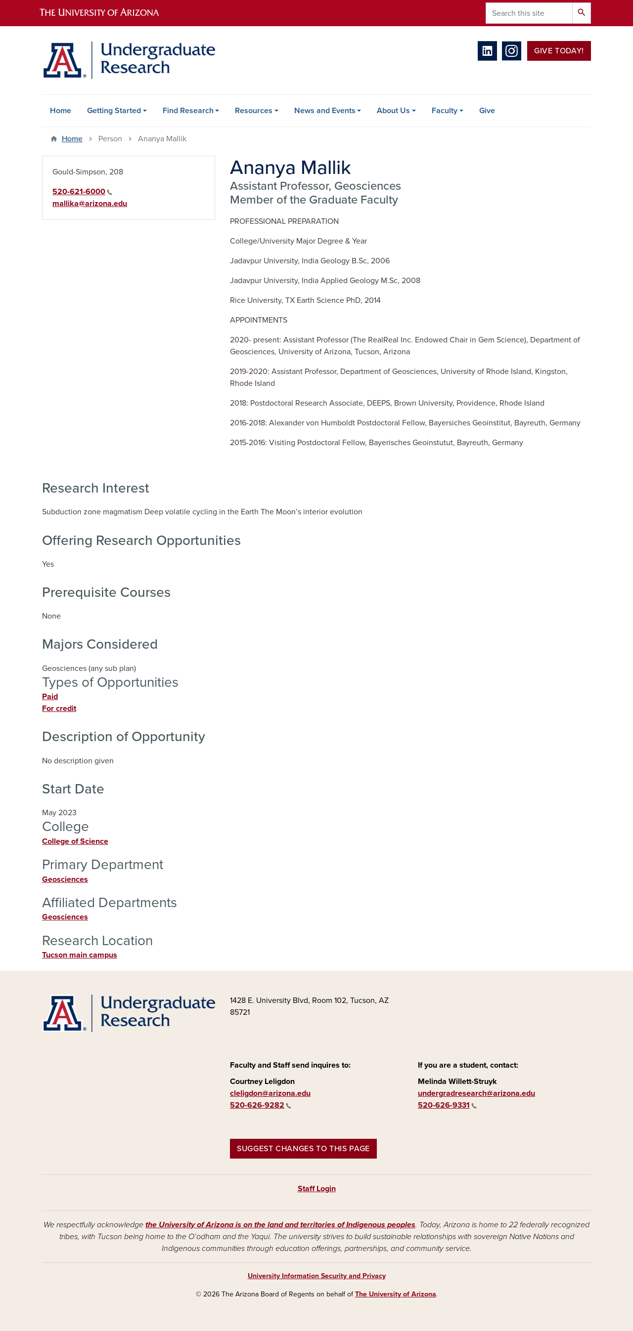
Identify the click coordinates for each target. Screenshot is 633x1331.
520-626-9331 (447, 1105)
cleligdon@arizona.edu (270, 1093)
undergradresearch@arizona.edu (476, 1093)
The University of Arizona (395, 1294)
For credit (59, 708)
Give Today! (559, 51)
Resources (253, 111)
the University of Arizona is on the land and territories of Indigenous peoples (280, 1225)
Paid (50, 697)
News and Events (325, 111)
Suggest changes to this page (303, 1149)
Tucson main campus (79, 955)
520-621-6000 (82, 192)
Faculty (444, 111)
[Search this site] (529, 13)
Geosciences (65, 879)
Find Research (188, 111)
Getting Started (114, 111)
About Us (393, 111)
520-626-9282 (260, 1105)
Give (487, 111)
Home (60, 111)
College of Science (75, 841)
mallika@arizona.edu (89, 203)
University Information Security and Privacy (317, 1276)
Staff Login (317, 1189)
